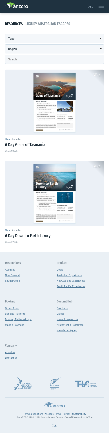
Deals (60, 269)
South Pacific (12, 280)
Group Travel (12, 308)
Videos (60, 313)
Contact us (11, 357)
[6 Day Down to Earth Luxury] (54, 193)
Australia (10, 269)
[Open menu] (101, 6)
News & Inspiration (67, 319)
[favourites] (90, 6)
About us (10, 352)
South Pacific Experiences (71, 286)
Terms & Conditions (33, 413)
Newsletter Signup (67, 330)
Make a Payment (14, 324)
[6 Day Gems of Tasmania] (54, 102)
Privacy (66, 413)
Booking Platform (15, 313)
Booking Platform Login (18, 319)
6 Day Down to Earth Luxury (27, 236)
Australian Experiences (69, 275)
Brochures (62, 308)
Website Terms (53, 413)
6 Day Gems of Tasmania (25, 145)
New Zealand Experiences (71, 280)
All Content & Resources (70, 324)
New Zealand (12, 275)
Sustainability (79, 413)
